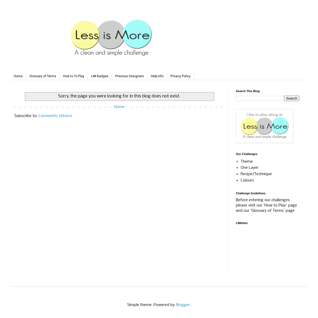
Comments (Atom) (55, 116)
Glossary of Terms (42, 76)
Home (18, 76)
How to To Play (73, 76)
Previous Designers (129, 76)
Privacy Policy (180, 76)
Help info (157, 76)
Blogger (183, 305)
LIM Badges (99, 76)
